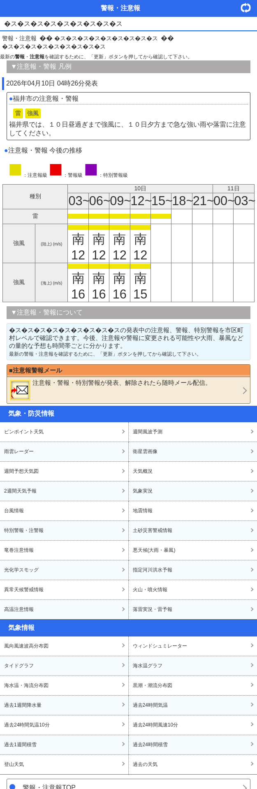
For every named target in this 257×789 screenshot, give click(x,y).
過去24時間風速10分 (155, 725)
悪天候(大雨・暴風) (154, 550)
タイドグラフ (19, 666)
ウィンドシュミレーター (160, 646)
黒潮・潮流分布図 (152, 685)
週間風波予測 (147, 432)
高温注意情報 (19, 609)
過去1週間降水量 (23, 705)
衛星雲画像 (145, 451)
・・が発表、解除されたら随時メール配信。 (110, 389)
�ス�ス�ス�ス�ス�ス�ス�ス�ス (106, 38)
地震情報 (143, 511)
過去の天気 (145, 764)
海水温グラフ (147, 666)
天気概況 (143, 471)
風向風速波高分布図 (26, 646)
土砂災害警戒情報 (152, 530)
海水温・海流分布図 (26, 685)
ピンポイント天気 (24, 432)
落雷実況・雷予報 (152, 609)
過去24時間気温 (150, 705)
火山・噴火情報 (150, 589)
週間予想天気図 (21, 471)
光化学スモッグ (21, 570)
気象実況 (143, 491)
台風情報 (14, 511)
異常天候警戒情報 (24, 589)
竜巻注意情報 (19, 550)
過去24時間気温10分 (27, 725)
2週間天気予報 (20, 491)
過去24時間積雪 (150, 744)
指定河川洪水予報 (152, 570)
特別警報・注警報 (24, 530)
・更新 (249, 7)
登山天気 (14, 764)
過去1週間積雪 (20, 744)
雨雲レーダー (19, 451)
